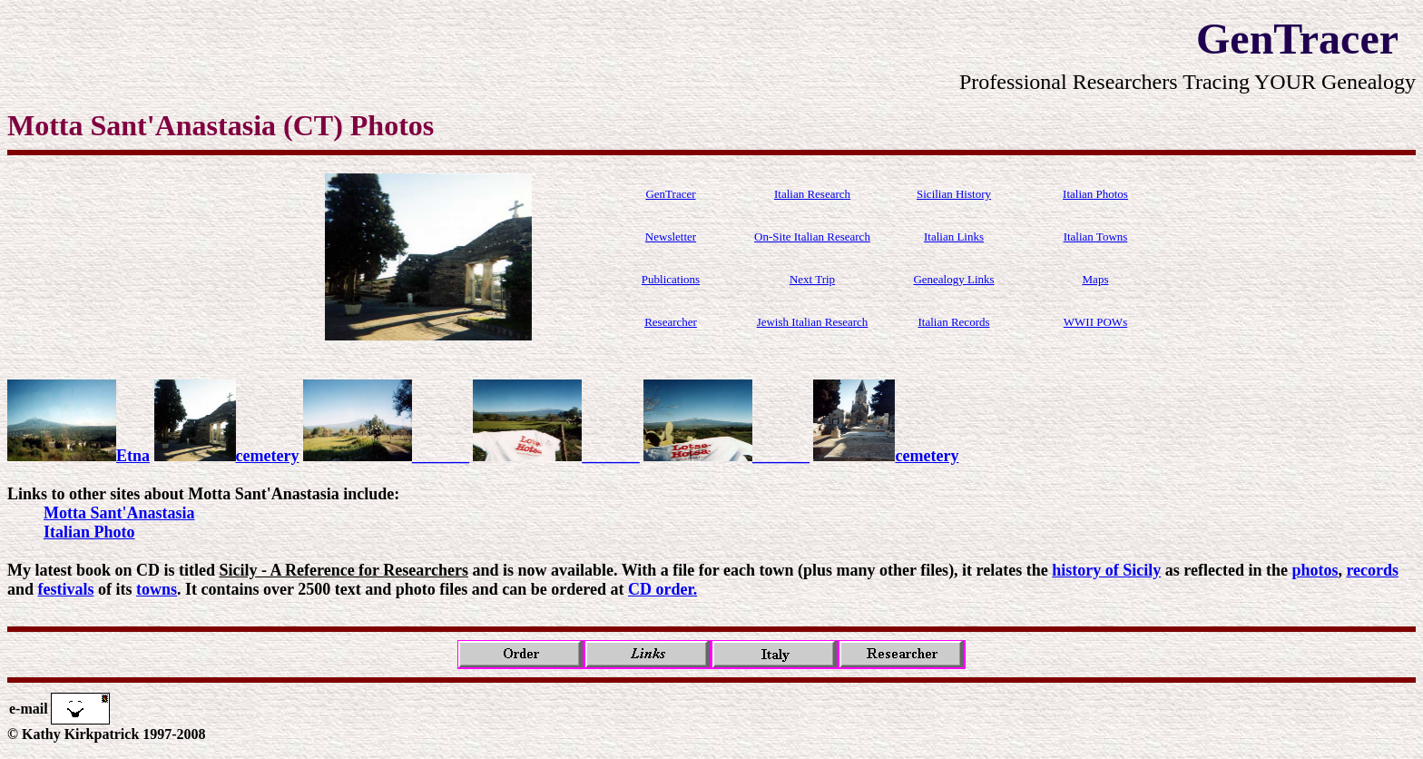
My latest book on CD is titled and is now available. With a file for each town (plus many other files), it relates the (529, 570)
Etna (78, 456)
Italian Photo (89, 532)
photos (1314, 570)
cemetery (226, 456)
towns (156, 589)
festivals (66, 589)
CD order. (662, 589)
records (1372, 570)
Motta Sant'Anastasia (119, 513)
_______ (386, 456)
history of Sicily (1106, 570)
